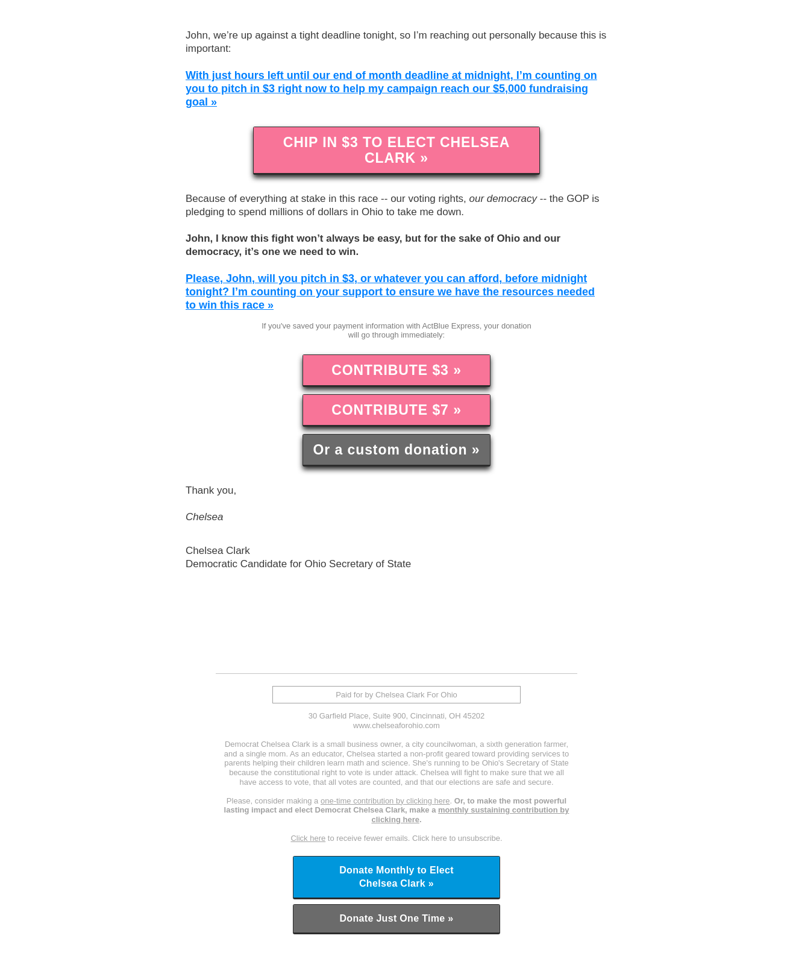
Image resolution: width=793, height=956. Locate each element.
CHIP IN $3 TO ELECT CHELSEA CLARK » (396, 150)
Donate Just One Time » (396, 918)
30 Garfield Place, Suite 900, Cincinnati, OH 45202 (397, 715)
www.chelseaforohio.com (396, 725)
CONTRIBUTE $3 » (396, 370)
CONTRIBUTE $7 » (396, 410)
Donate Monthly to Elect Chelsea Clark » (396, 876)
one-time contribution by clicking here (385, 800)
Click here (307, 838)
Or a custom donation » (396, 450)
